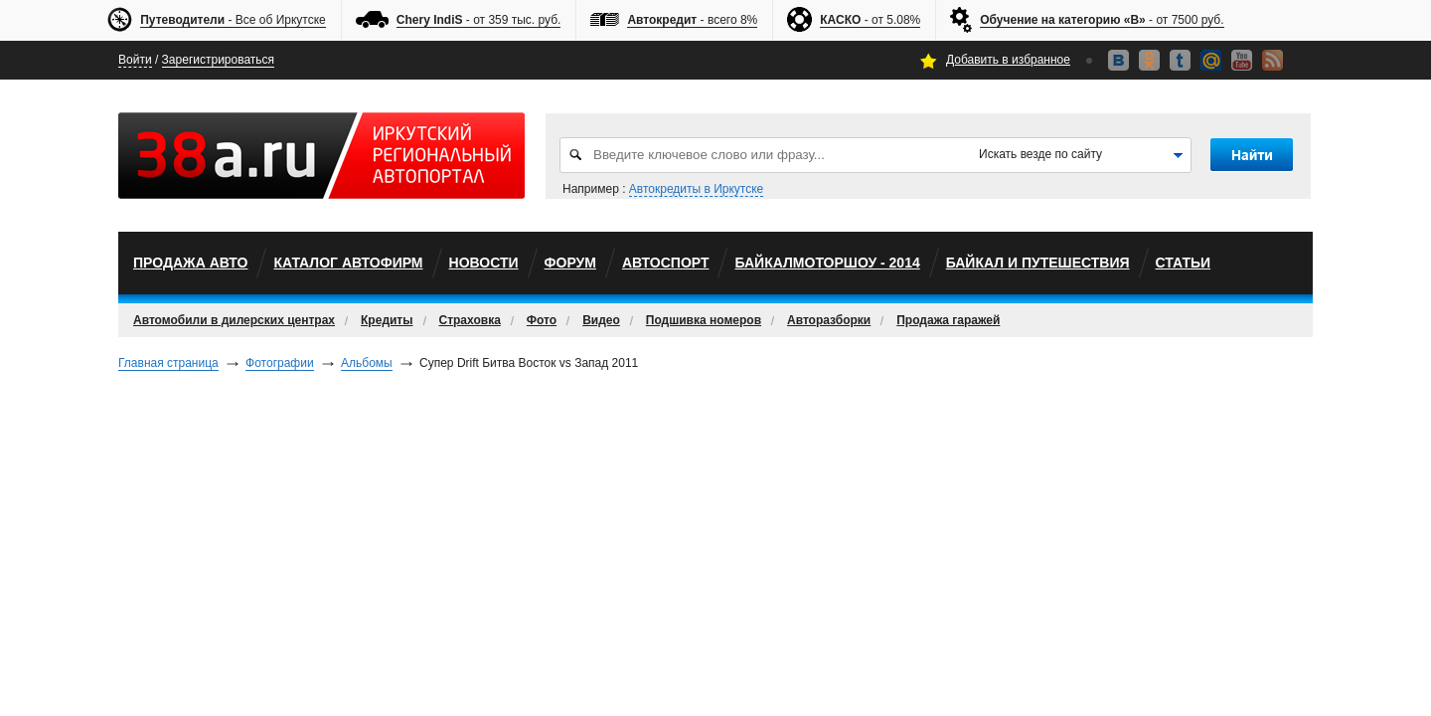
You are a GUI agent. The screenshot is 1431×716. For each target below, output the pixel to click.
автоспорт (666, 262)
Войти (135, 60)
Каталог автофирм (347, 262)
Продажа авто (190, 262)
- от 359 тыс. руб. (479, 20)
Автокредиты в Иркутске (696, 189)
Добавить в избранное (1008, 60)
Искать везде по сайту (1040, 154)
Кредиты (386, 320)
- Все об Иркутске (233, 20)
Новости (484, 262)
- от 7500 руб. (1101, 20)
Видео (601, 320)
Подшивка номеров (703, 320)
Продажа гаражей (948, 320)
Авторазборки (829, 320)
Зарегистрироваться (218, 60)
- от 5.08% (870, 20)
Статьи (1183, 262)
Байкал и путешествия (1038, 262)
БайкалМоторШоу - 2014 (826, 262)
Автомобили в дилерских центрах (234, 320)
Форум (570, 262)
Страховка (470, 320)
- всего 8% (692, 20)
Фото (541, 320)
